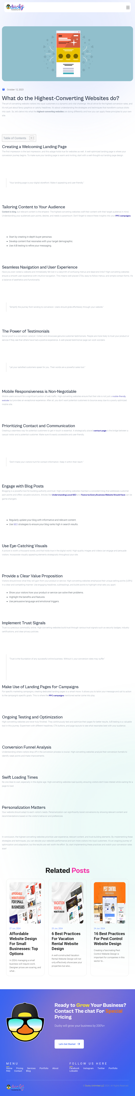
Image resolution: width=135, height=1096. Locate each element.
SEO (16, 524)
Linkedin (73, 1071)
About (55, 1068)
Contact (18, 1071)
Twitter (101, 1068)
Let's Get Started (70, 1044)
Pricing (19, 1068)
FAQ (8, 1071)
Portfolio (44, 1068)
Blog (28, 1071)
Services (31, 1068)
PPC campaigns (123, 216)
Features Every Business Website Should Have (103, 495)
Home (9, 1068)
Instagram (88, 1068)
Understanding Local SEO (64, 495)
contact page (99, 431)
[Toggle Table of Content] (30, 138)
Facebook (74, 1068)
